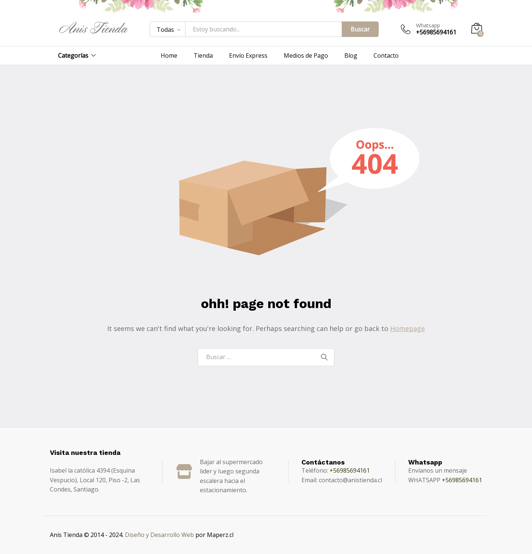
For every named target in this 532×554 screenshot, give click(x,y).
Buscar (360, 29)
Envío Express (248, 55)
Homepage (407, 328)
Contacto (386, 55)
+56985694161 (350, 470)
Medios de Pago (306, 55)
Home (169, 55)
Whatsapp (428, 26)
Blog (350, 55)
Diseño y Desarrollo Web (159, 535)
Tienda (203, 55)
